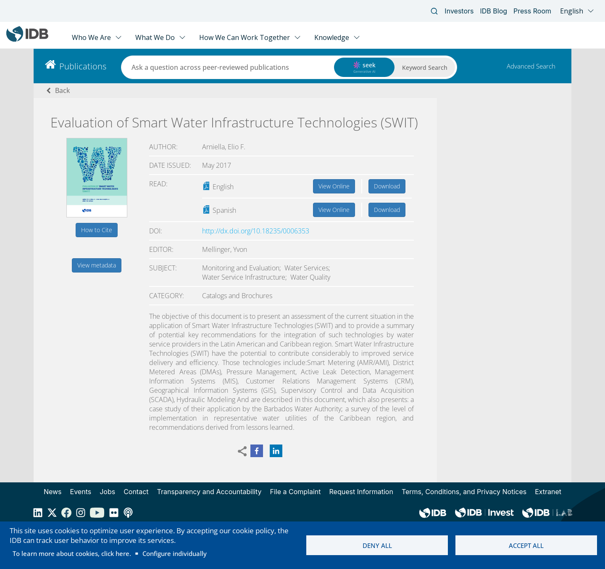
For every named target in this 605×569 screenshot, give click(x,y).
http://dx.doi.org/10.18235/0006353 (255, 231)
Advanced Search (531, 66)
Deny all (377, 545)
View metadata (96, 265)
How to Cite (96, 230)
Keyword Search (424, 67)
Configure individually (174, 553)
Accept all (526, 545)
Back (62, 90)
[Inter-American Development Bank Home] (27, 40)
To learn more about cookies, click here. (72, 553)
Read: (158, 183)
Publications (82, 66)
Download (387, 186)
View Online (334, 186)
